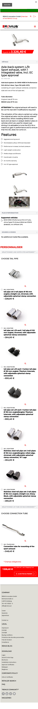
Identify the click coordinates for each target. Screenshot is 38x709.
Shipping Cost (29, 567)
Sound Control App (7, 657)
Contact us (5, 620)
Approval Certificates (8, 664)
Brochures (5, 660)
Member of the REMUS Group (15, 17)
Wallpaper (5, 667)
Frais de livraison (7, 640)
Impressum (5, 628)
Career (4, 611)
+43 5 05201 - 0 (8, 603)
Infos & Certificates (7, 677)
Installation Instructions (9, 662)
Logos (3, 655)
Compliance (5, 642)
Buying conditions (7, 635)
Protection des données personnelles (13, 637)
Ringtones (5, 669)
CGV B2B (4, 632)
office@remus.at (6, 606)
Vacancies (5, 613)
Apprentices (5, 615)
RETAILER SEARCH (9, 681)
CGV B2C (4, 630)
